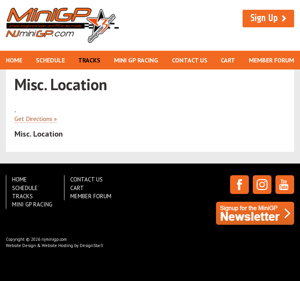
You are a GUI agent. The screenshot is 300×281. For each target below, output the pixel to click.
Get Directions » (35, 119)
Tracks (89, 60)
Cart (228, 60)
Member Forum (271, 60)
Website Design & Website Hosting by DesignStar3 (54, 245)
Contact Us (189, 60)
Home (14, 60)
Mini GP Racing (136, 60)
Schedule (50, 60)
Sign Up (264, 18)
